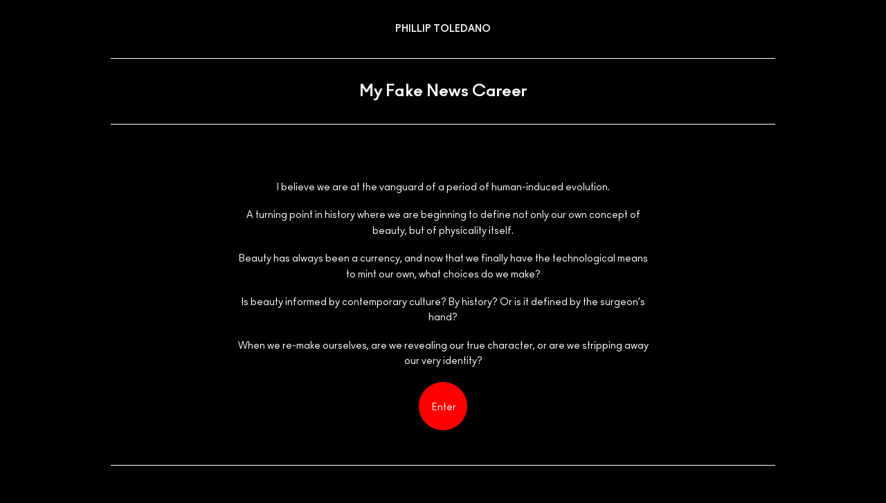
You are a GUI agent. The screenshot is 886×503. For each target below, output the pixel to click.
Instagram (760, 492)
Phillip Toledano (443, 29)
